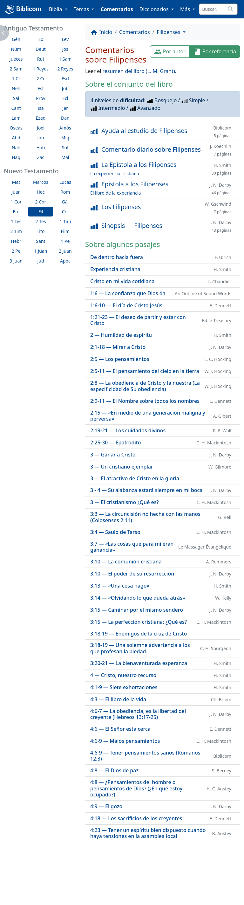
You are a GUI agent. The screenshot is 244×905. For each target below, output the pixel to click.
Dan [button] (65, 118)
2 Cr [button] (41, 79)
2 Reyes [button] (65, 69)
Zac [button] (40, 157)
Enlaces (19, 882)
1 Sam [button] (65, 59)
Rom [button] (65, 192)
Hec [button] (40, 192)
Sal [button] (16, 98)
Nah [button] (16, 147)
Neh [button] (16, 88)
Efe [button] (16, 212)
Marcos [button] (40, 182)
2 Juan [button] (65, 251)
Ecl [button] (65, 98)
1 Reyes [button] (41, 69)
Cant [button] (16, 108)
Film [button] (65, 231)
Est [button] (40, 88)
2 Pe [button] (16, 251)
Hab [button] (41, 147)
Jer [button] (65, 108)
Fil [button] (40, 212)
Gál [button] (65, 202)
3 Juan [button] (16, 261)
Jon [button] (40, 138)
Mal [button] (65, 157)
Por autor (170, 52)
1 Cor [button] (16, 202)
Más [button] (185, 9)
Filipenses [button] (169, 32)
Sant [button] (40, 241)
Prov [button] (40, 98)
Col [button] (65, 212)
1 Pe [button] (65, 241)
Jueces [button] (16, 59)
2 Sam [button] (16, 69)
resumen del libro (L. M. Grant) (139, 71)
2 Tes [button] (40, 221)
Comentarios (116, 9)
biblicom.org (30, 893)
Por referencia (214, 52)
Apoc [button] (65, 261)
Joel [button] (40, 128)
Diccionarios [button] (154, 9)
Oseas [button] (16, 128)
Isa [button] (40, 108)
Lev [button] (65, 39)
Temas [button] (82, 9)
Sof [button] (65, 147)
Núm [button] (16, 49)
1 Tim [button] (65, 221)
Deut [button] (41, 49)
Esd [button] (65, 79)
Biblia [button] (56, 9)
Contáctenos (97, 882)
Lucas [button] (65, 182)
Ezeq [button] (41, 118)
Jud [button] (40, 261)
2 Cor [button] (40, 202)
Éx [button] (40, 39)
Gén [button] (16, 39)
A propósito (55, 882)
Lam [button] (16, 118)
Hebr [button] (16, 241)
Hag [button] (16, 157)
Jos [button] (65, 49)
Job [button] (65, 88)
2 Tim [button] (16, 231)
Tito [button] (41, 231)
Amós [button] (65, 128)
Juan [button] (16, 192)
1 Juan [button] (40, 251)
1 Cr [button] (16, 79)
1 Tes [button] (16, 221)
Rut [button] (40, 59)
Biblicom (23, 9)
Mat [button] (16, 182)
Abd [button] (16, 138)
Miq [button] (65, 138)
